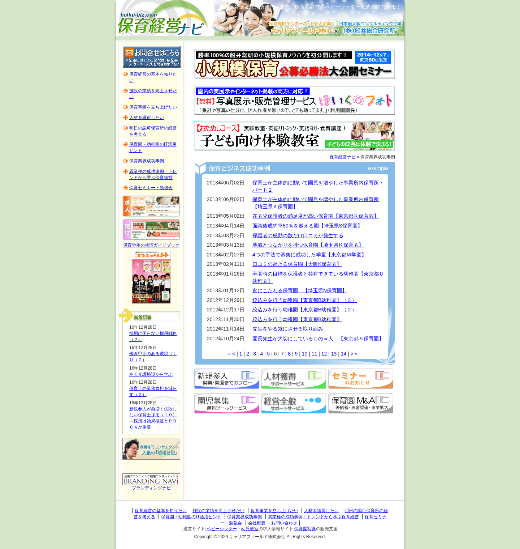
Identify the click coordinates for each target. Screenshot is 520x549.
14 (344, 354)
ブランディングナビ (151, 487)
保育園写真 (305, 528)
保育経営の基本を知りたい (161, 510)
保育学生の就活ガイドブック (151, 245)
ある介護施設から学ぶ (151, 374)
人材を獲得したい (146, 117)
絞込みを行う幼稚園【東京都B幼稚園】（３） (304, 300)
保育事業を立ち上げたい (153, 107)
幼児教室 (250, 528)
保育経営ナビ (343, 156)
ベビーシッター (222, 528)
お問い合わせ (284, 522)
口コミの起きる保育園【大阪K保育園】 (297, 264)
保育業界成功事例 (146, 160)
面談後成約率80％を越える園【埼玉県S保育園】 (307, 226)
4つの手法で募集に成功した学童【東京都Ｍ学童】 (309, 255)
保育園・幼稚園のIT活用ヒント (191, 516)
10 (305, 354)
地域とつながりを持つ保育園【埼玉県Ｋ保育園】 (308, 245)
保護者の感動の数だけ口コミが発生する (297, 235)
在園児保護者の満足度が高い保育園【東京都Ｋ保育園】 (315, 216)
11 (314, 354)
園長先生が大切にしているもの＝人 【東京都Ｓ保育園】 (318, 338)
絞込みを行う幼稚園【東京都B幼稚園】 (297, 319)
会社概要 (256, 522)
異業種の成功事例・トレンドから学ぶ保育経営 (313, 516)
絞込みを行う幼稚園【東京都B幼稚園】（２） (304, 309)
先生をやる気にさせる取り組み (287, 329)
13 (334, 354)
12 (324, 354)
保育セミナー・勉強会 (151, 187)
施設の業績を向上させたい (218, 510)
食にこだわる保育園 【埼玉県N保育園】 (299, 290)
